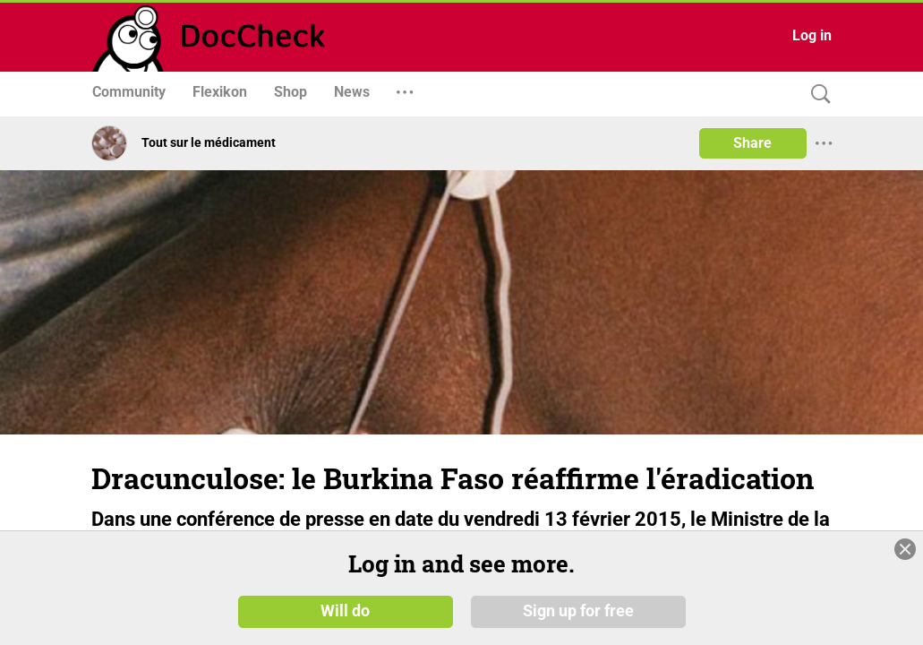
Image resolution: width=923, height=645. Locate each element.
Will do (345, 617)
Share (752, 142)
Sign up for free (578, 617)
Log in (812, 35)
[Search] (816, 94)
